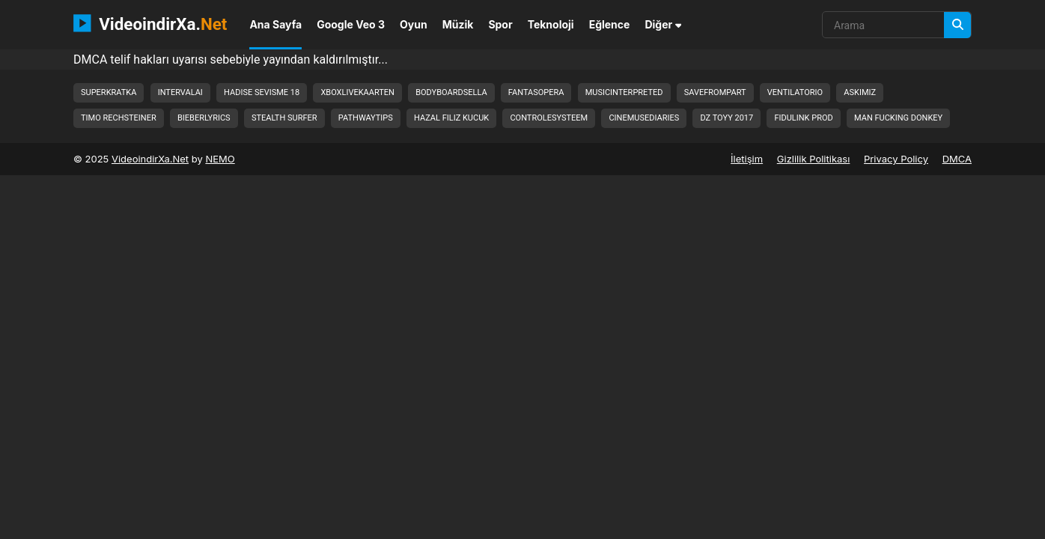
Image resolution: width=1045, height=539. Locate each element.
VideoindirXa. (150, 23)
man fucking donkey (898, 118)
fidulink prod (803, 118)
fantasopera (536, 92)
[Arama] (957, 25)
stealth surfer (284, 118)
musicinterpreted (624, 92)
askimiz (860, 92)
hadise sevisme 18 (261, 92)
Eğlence (609, 24)
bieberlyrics (204, 118)
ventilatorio (795, 92)
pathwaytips (365, 118)
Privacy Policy (896, 159)
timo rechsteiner (118, 118)
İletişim (747, 159)
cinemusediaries (644, 118)
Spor (500, 24)
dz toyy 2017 (726, 118)
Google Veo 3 (351, 24)
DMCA (957, 159)
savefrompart (715, 92)
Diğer (663, 24)
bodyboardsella (451, 92)
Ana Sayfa (275, 24)
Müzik (458, 24)
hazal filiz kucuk (451, 118)
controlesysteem (549, 118)
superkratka (108, 92)
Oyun (413, 24)
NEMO (219, 159)
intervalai (180, 92)
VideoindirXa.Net (150, 159)
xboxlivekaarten (357, 92)
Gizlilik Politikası (813, 159)
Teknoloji (551, 24)
